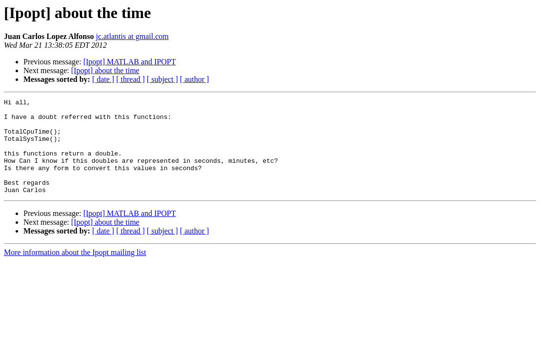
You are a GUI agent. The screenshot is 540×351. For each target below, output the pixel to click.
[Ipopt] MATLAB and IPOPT (129, 62)
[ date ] (103, 79)
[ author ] (194, 79)
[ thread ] (130, 79)
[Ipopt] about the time (105, 70)
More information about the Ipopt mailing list (75, 271)
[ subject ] (162, 79)
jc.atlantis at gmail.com (132, 36)
